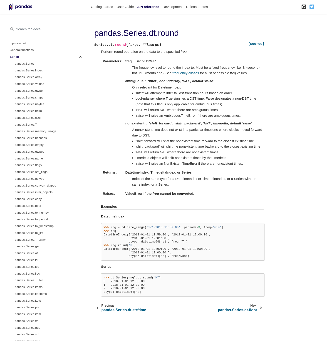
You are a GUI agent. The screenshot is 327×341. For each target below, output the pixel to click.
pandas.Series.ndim (28, 111)
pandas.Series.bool (28, 205)
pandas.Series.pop (27, 307)
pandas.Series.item (28, 314)
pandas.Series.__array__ (32, 239)
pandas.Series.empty (29, 145)
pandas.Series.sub (27, 334)
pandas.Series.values (29, 84)
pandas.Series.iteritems (31, 294)
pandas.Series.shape (29, 97)
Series (14, 56)
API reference (148, 7)
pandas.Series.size (28, 117)
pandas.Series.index (28, 70)
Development (173, 7)
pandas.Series (24, 63)
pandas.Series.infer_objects (34, 192)
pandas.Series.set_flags (31, 172)
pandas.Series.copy (28, 199)
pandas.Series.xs (26, 321)
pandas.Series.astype (29, 178)
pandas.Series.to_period (31, 219)
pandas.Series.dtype (29, 90)
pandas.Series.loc (27, 266)
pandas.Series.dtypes (29, 151)
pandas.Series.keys (28, 300)
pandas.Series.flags (28, 165)
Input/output (18, 43)
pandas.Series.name (29, 158)
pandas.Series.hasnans (31, 138)
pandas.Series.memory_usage (35, 131)
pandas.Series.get (27, 246)
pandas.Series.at (26, 253)
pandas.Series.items (28, 287)
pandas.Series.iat (26, 260)
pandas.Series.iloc (27, 273)
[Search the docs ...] (44, 29)
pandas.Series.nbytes (29, 104)
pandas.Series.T (26, 124)
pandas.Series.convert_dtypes (35, 185)
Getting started (102, 7)
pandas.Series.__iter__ (30, 280)
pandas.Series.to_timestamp (34, 226)
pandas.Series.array (28, 77)
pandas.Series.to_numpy (32, 212)
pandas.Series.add (27, 327)
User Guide (125, 7)
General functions (22, 50)
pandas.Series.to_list (29, 233)
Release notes (197, 7)
